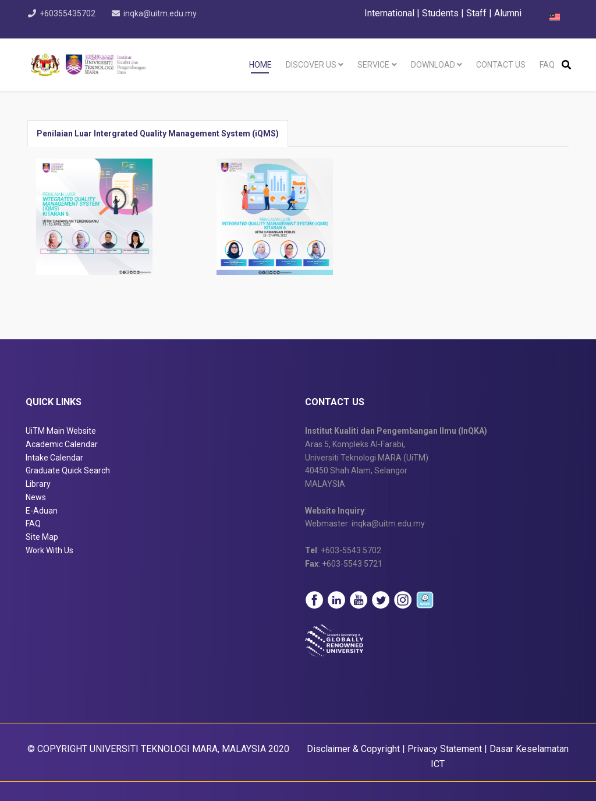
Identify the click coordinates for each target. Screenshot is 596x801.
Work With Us (49, 550)
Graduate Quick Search (68, 470)
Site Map (42, 537)
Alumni (508, 13)
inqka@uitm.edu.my (165, 13)
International (390, 13)
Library (38, 484)
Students (440, 13)
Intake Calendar (54, 457)
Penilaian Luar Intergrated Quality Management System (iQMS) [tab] (158, 133)
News (36, 497)
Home (260, 64)
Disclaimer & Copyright (353, 748)
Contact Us (501, 64)
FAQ (547, 64)
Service (373, 64)
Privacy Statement (444, 748)
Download (433, 64)
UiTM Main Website (61, 430)
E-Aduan (42, 510)
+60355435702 (70, 13)
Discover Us (311, 64)
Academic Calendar (62, 444)
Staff (476, 13)
